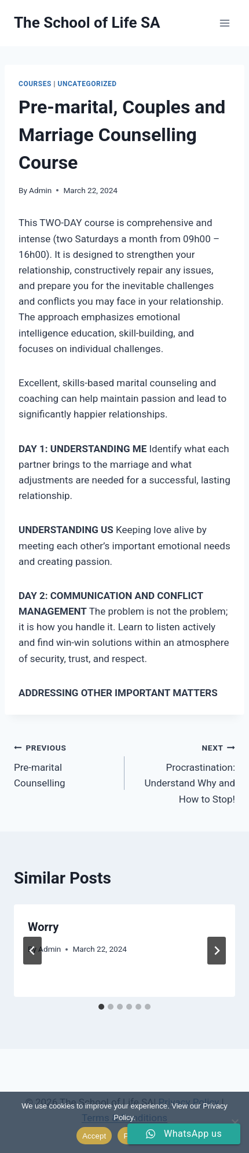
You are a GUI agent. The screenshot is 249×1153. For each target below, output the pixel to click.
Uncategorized (87, 84)
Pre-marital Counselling (64, 764)
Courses (35, 84)
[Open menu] (224, 23)
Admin (40, 190)
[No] (234, 1122)
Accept (94, 1136)
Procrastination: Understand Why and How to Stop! (184, 772)
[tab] (101, 1007)
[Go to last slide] (32, 950)
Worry (43, 927)
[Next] (216, 950)
